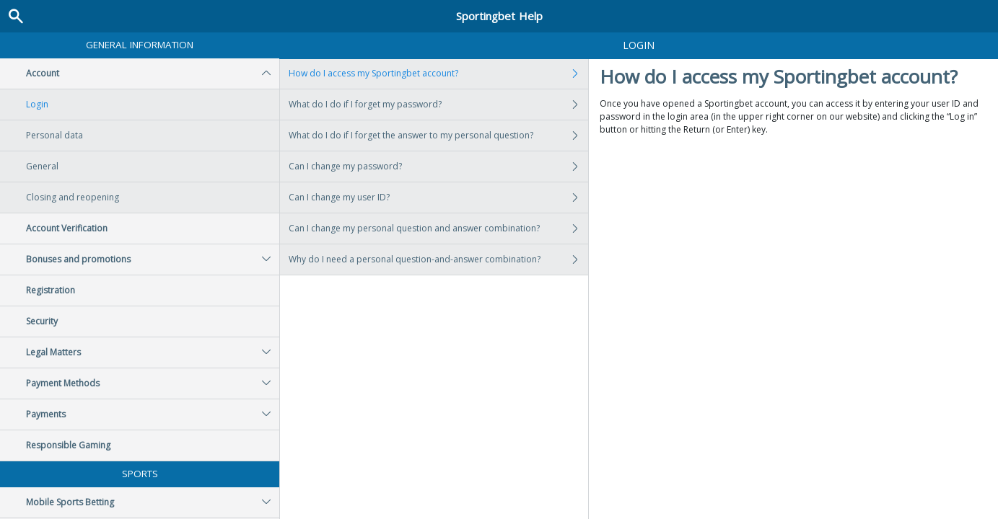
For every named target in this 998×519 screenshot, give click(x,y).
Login (37, 104)
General (42, 166)
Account (152, 73)
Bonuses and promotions (152, 259)
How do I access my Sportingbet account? (438, 73)
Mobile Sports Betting (152, 502)
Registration (50, 290)
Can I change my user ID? (438, 197)
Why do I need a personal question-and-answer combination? (438, 259)
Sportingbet (499, 16)
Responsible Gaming (68, 445)
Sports (140, 473)
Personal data (54, 135)
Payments (152, 414)
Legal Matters (152, 352)
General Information (139, 44)
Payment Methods (152, 383)
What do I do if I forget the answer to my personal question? (438, 135)
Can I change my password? (438, 166)
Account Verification (67, 228)
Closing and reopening (72, 197)
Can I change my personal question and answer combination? (438, 228)
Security (42, 321)
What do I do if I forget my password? (438, 104)
